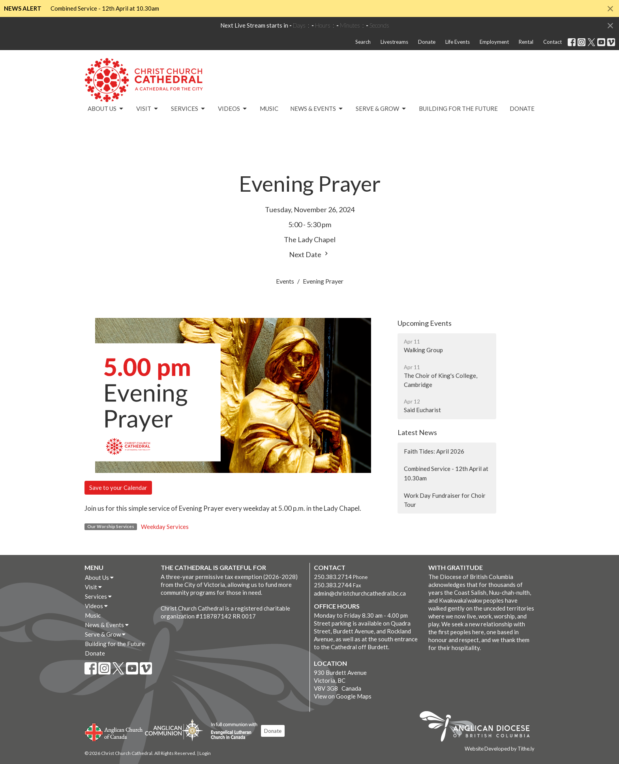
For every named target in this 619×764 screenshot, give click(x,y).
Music (269, 108)
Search (363, 42)
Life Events (457, 42)
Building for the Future (458, 108)
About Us (106, 109)
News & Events (317, 109)
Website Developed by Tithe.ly (500, 748)
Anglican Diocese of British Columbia (478, 727)
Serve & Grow (381, 109)
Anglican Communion (173, 730)
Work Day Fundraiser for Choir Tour (445, 500)
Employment (494, 42)
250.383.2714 (333, 576)
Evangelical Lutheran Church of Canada (231, 731)
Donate (426, 42)
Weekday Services (165, 526)
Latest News (417, 432)
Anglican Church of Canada (113, 731)
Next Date (309, 254)
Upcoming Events (425, 323)
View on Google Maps (342, 696)
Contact (552, 42)
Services (188, 109)
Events (285, 281)
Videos (233, 109)
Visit (147, 109)
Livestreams (394, 42)
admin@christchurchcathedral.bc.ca (360, 593)
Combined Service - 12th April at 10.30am (105, 8)
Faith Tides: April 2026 (434, 451)
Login (205, 753)
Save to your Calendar (118, 487)
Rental (526, 42)
